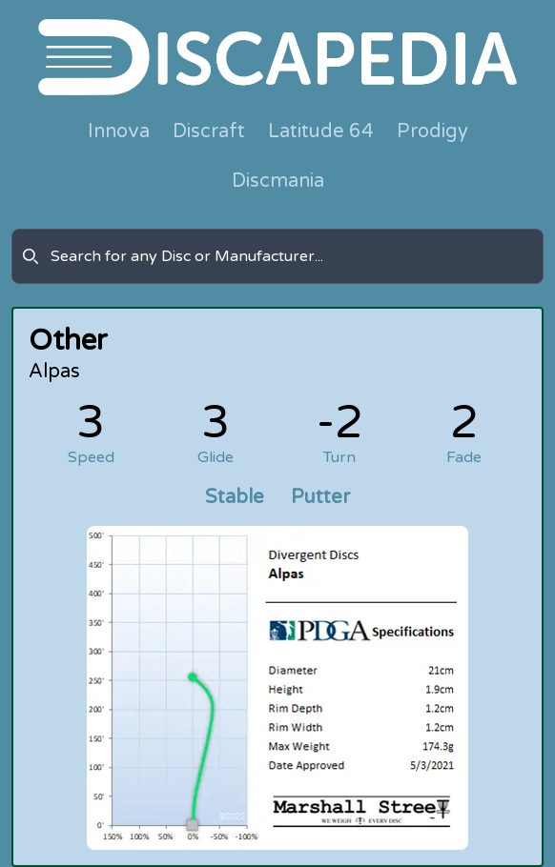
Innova (119, 131)
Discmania (278, 181)
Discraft (209, 131)
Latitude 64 (321, 131)
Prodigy (432, 131)
